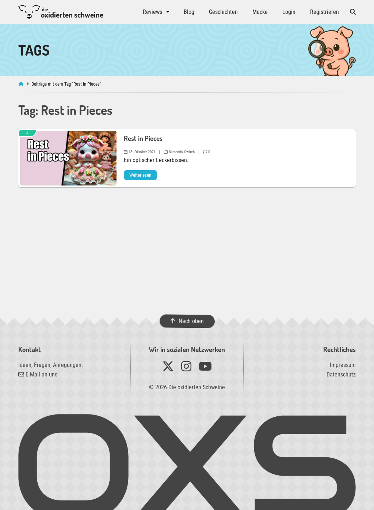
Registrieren (324, 11)
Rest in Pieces (143, 138)
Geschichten (223, 11)
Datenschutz (341, 374)
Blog (189, 11)
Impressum (343, 364)
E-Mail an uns (37, 374)
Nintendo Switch (179, 152)
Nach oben (186, 321)
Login (288, 11)
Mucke (260, 11)
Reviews (152, 11)
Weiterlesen (140, 175)
